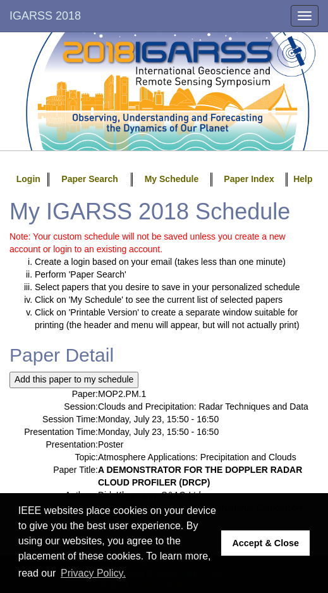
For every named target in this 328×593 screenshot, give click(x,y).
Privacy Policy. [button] (93, 573)
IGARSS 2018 (45, 15)
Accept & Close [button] (265, 543)
